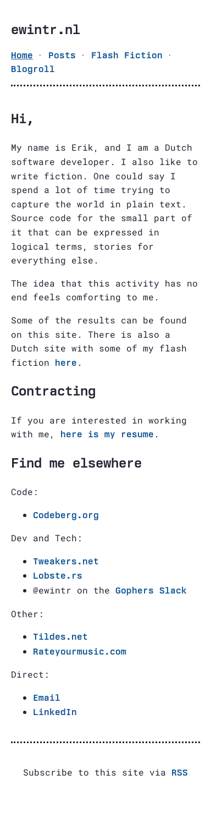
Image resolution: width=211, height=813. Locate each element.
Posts (62, 55)
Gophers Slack (151, 590)
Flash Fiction (127, 55)
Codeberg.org (66, 515)
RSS (179, 772)
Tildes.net (60, 636)
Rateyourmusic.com (79, 651)
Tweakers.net (66, 561)
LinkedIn (55, 712)
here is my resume (107, 434)
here (66, 363)
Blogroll (33, 69)
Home (22, 55)
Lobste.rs (57, 575)
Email (46, 698)
